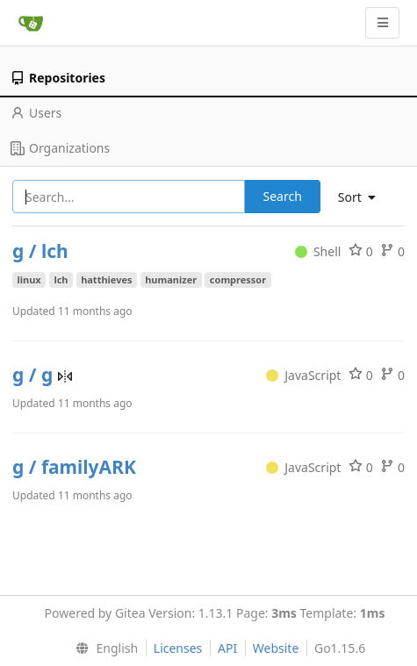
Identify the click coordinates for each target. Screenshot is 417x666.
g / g (35, 374)
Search (282, 196)
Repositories (58, 77)
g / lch (40, 251)
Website (276, 648)
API (227, 648)
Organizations (60, 148)
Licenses (178, 648)
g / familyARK (74, 467)
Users (36, 112)
